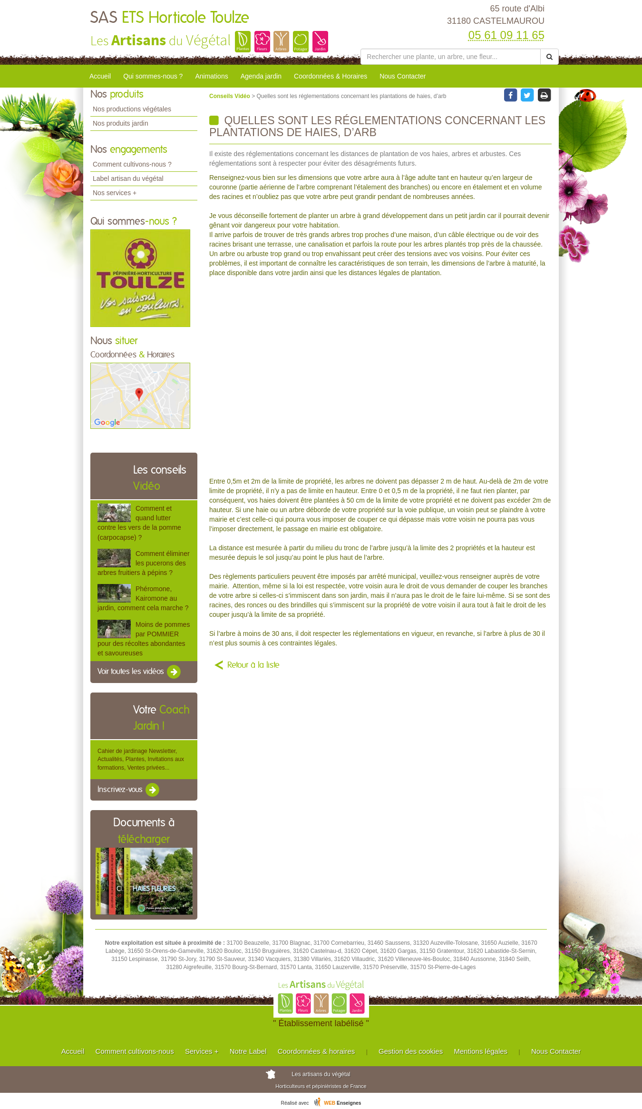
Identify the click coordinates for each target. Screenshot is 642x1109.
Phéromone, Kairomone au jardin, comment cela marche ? (142, 598)
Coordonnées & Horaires (330, 76)
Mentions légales (481, 1051)
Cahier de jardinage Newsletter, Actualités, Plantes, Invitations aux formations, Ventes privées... (140, 759)
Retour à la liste (253, 665)
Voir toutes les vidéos (139, 672)
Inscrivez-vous (129, 790)
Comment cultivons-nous (135, 1051)
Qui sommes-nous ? (153, 76)
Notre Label (248, 1051)
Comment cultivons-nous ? (132, 164)
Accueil (100, 76)
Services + (201, 1051)
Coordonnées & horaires (316, 1051)
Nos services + (114, 193)
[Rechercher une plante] (450, 57)
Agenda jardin (261, 76)
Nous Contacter (402, 76)
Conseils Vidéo (230, 96)
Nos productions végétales (132, 109)
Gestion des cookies (411, 1051)
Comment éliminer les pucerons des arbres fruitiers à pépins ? (143, 563)
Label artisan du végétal (128, 178)
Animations (211, 76)
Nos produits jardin (120, 123)
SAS (169, 18)
